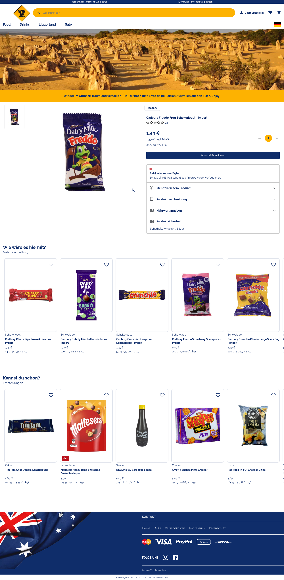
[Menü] (6, 16)
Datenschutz (217, 528)
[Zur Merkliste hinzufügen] (51, 264)
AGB (158, 528)
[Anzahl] (268, 138)
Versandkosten (175, 528)
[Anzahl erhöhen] (277, 138)
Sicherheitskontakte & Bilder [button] (166, 228)
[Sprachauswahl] (277, 25)
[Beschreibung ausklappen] (213, 199)
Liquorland (47, 24)
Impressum (197, 528)
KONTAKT (149, 516)
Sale (68, 24)
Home (146, 528)
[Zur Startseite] (21, 21)
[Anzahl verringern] (259, 138)
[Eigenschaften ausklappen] (213, 188)
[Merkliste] (270, 12)
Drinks (25, 24)
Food (7, 24)
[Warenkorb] (279, 12)
